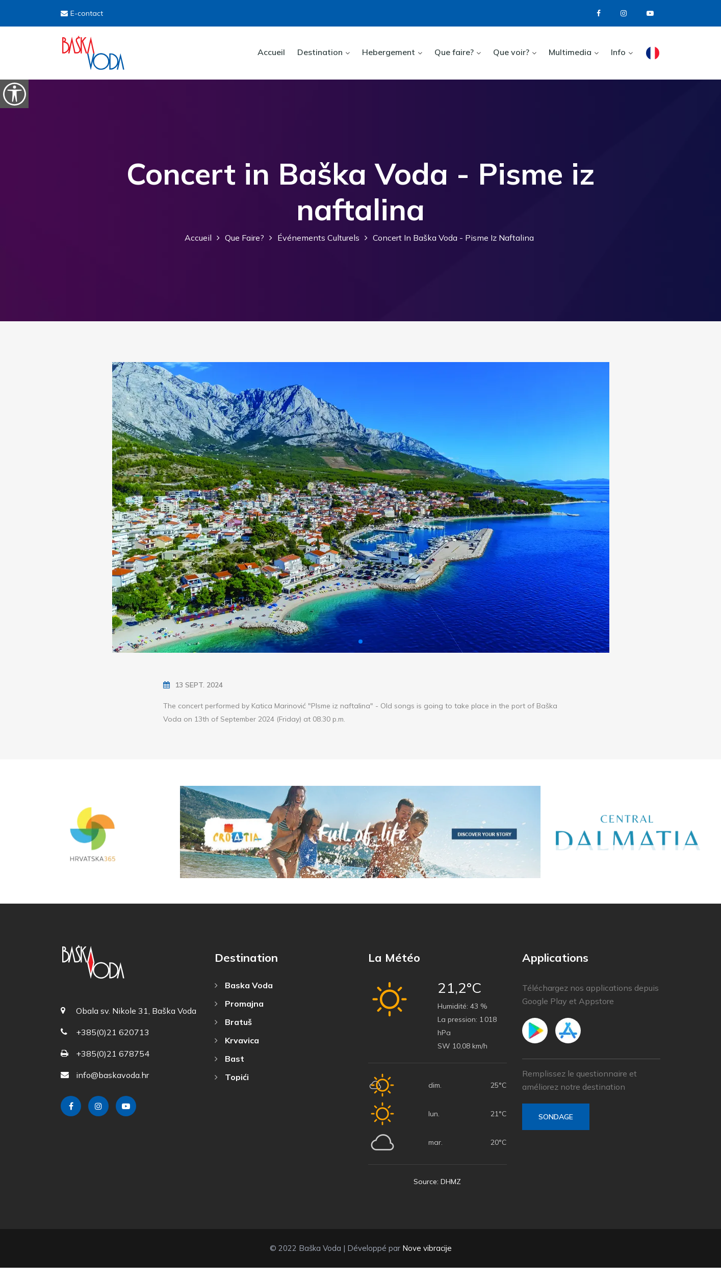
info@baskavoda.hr (112, 1090)
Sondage (555, 1131)
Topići (232, 1091)
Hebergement (388, 52)
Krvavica (237, 1054)
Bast (229, 1073)
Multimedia (570, 52)
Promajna (239, 1018)
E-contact (82, 13)
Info (618, 52)
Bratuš (233, 1036)
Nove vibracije (427, 1262)
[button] (360, 656)
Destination (320, 52)
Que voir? (511, 52)
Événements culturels (318, 252)
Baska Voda (244, 999)
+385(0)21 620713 (112, 1047)
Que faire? (454, 52)
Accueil (271, 52)
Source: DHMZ (437, 1195)
